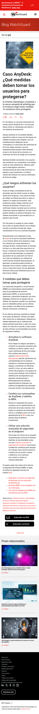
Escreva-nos (8, 692)
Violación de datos (19, 498)
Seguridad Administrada (28, 508)
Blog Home (20, 533)
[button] (35, 14)
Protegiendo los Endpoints (25, 503)
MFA (24, 415)
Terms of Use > (26, 709)
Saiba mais (16, 8)
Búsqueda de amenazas (10, 505)
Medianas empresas (9, 510)
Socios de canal (14, 508)
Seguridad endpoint (21, 500)
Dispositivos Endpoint (10, 503)
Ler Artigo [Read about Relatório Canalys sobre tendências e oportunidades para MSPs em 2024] (5, 609)
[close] (32, 5)
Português (6, 703)
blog (10, 473)
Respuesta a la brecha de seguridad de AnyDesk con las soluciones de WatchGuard (22, 480)
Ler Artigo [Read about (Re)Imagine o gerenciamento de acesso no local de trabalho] (5, 645)
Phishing (12, 500)
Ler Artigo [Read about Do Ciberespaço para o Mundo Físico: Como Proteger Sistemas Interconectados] (5, 572)
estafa (7, 238)
